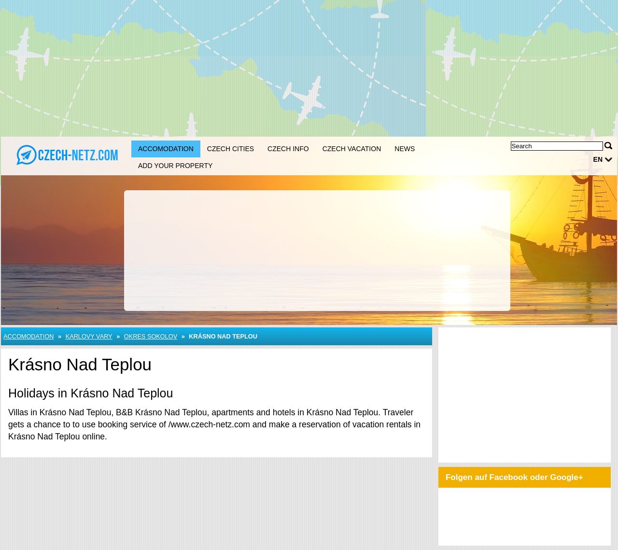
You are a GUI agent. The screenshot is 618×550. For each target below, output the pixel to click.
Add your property (175, 165)
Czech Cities (230, 149)
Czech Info (288, 149)
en (598, 159)
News (404, 149)
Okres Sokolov (150, 336)
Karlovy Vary (89, 336)
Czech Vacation (352, 149)
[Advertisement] (309, 67)
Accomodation (166, 149)
